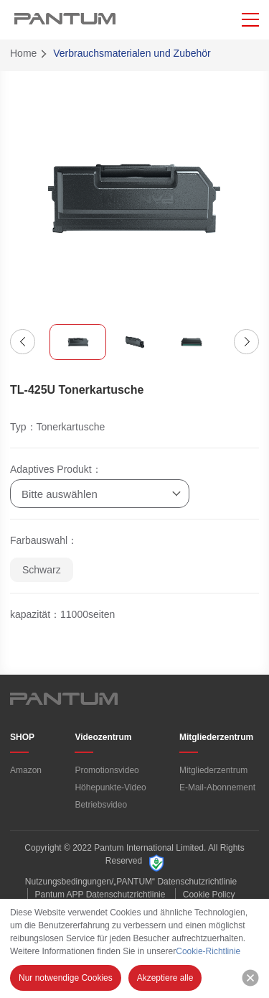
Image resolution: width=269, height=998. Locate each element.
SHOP (22, 737)
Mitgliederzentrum (216, 737)
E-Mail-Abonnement (217, 787)
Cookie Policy (209, 895)
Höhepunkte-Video (110, 787)
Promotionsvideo (106, 770)
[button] (22, 341)
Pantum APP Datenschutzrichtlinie (100, 895)
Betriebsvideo (101, 805)
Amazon (26, 770)
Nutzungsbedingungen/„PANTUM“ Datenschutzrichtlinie (131, 882)
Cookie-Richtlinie (208, 951)
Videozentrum (103, 737)
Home (23, 53)
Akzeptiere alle (165, 978)
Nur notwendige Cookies (66, 978)
